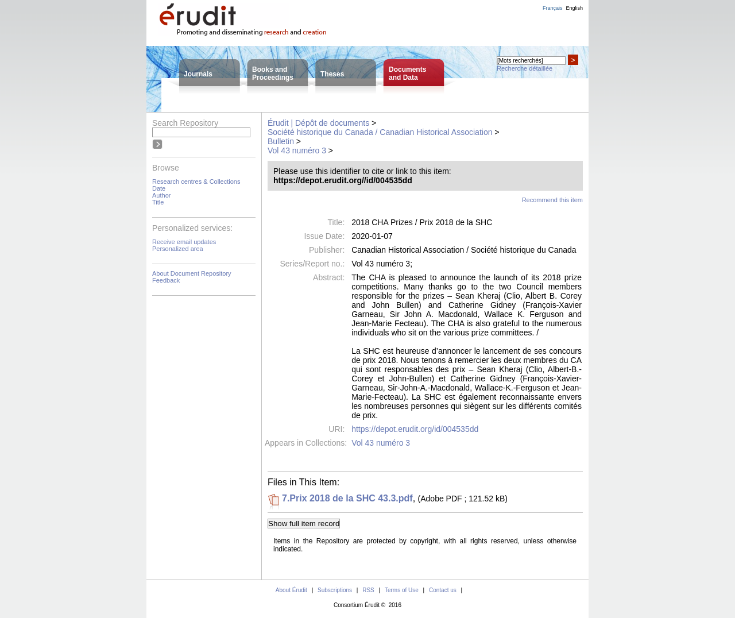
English (574, 8)
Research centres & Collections (196, 181)
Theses (332, 74)
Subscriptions (335, 590)
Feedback (166, 280)
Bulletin (281, 141)
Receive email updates (184, 241)
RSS (368, 590)
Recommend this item (552, 199)
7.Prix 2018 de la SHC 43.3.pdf (347, 498)
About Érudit (291, 590)
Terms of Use (402, 590)
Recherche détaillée (524, 68)
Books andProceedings (272, 73)
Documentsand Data (407, 73)
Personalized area (177, 248)
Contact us (443, 590)
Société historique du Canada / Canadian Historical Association (380, 132)
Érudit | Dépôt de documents (318, 123)
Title (158, 202)
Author (161, 195)
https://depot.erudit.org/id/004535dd (414, 429)
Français (553, 8)
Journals (198, 74)
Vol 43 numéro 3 (297, 150)
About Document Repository (191, 273)
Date (158, 188)
